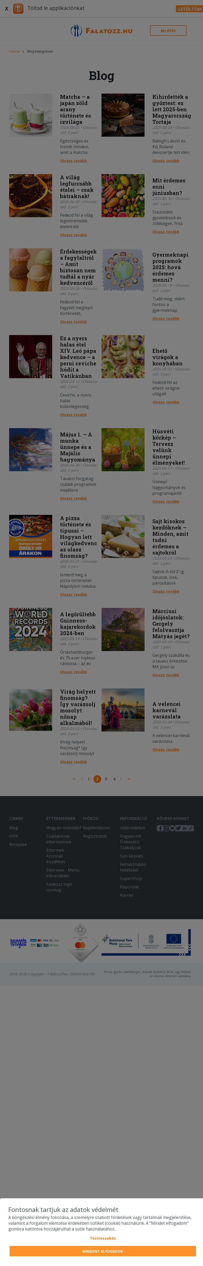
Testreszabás (103, 1238)
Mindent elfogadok (102, 1251)
